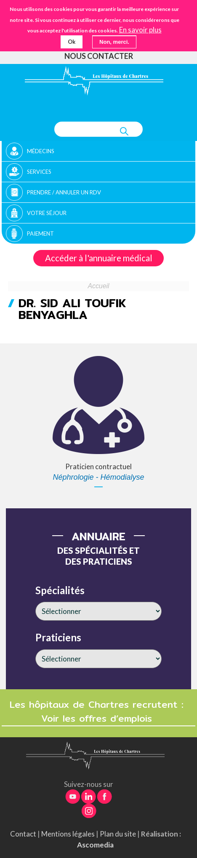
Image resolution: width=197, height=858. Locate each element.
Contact (23, 833)
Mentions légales (68, 833)
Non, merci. (114, 42)
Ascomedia (95, 844)
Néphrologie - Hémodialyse (98, 477)
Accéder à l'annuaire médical (98, 258)
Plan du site (118, 833)
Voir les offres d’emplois (98, 718)
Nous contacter (98, 56)
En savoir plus (140, 30)
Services (39, 171)
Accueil (98, 286)
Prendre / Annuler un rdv (64, 192)
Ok (71, 41)
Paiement (40, 233)
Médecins (40, 151)
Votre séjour (47, 213)
